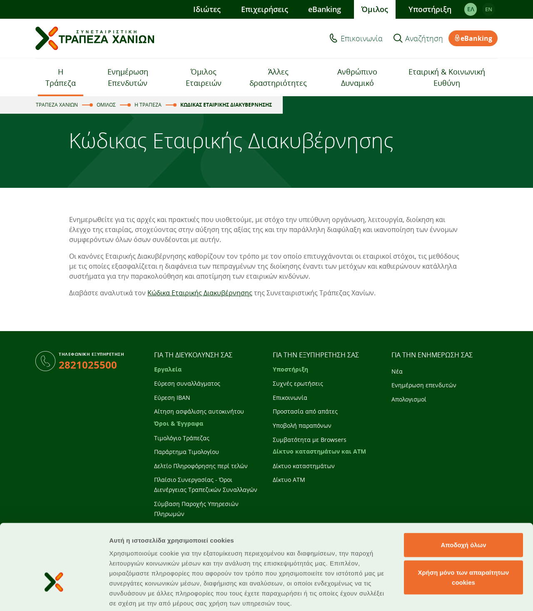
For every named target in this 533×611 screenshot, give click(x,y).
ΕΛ (470, 9)
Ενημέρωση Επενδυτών (127, 77)
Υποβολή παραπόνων (302, 425)
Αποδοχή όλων (463, 490)
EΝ (489, 9)
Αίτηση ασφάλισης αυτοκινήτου (199, 411)
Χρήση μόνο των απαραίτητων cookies (463, 522)
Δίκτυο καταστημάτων (304, 466)
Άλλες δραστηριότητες (278, 77)
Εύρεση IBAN (172, 398)
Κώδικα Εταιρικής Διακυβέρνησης (199, 292)
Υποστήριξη (429, 9)
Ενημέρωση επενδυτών (423, 385)
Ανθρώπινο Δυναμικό (357, 77)
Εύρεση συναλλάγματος (187, 383)
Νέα (397, 371)
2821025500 (88, 365)
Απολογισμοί (408, 399)
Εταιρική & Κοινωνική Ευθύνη (446, 77)
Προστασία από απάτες (305, 411)
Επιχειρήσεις (264, 9)
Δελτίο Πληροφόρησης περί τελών (201, 466)
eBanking (324, 9)
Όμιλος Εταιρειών (204, 77)
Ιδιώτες (207, 9)
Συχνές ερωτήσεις (298, 383)
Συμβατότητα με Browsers (309, 440)
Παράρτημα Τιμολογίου (186, 452)
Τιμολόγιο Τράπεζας (181, 438)
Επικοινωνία (362, 38)
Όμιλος (374, 9)
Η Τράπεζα (60, 77)
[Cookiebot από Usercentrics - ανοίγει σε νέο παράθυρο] (53, 595)
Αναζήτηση (424, 38)
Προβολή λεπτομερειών (145, 594)
